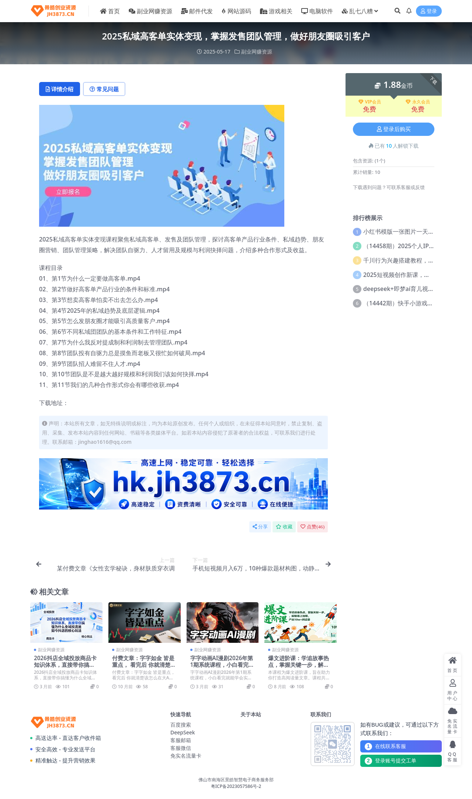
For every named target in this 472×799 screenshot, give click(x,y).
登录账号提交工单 (390, 761)
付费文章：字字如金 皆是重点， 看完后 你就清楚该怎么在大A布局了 (144, 664)
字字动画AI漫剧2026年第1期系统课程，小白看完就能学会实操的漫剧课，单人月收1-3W (222, 668)
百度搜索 (180, 724)
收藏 (284, 526)
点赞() (312, 526)
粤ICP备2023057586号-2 (236, 786)
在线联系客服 (385, 746)
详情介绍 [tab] (59, 89)
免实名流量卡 (185, 755)
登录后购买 (394, 129)
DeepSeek (182, 732)
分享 (260, 526)
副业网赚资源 (256, 51)
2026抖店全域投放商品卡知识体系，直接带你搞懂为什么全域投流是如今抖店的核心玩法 (65, 668)
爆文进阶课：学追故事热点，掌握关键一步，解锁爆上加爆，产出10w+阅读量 (300, 668)
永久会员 (418, 101)
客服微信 (180, 747)
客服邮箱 (180, 740)
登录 (429, 11)
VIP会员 (369, 101)
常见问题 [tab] (104, 89)
